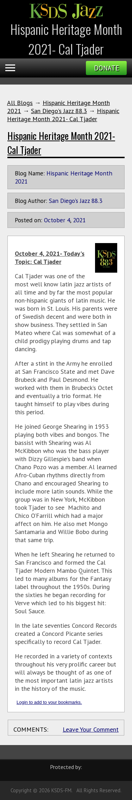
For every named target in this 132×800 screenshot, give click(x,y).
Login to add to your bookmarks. (49, 702)
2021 (79, 220)
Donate (106, 68)
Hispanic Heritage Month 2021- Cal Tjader (63, 115)
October (54, 220)
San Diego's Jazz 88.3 (59, 111)
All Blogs (20, 103)
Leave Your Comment (91, 729)
